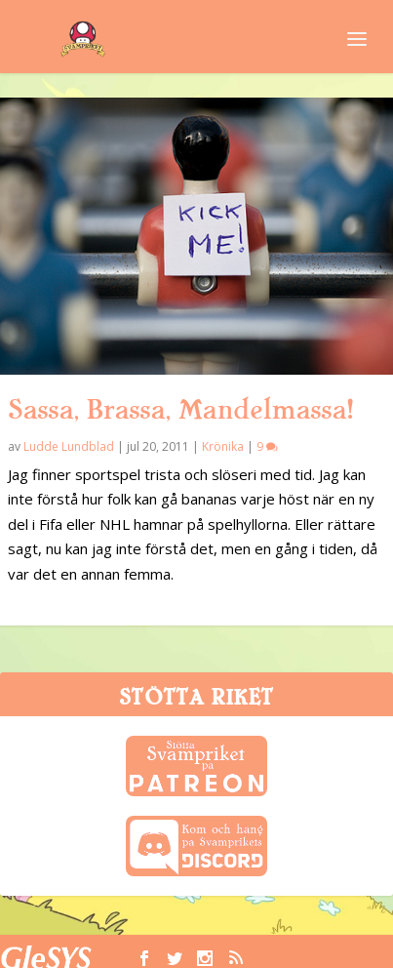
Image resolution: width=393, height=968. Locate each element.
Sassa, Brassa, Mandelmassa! (180, 409)
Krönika (223, 446)
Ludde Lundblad (68, 446)
